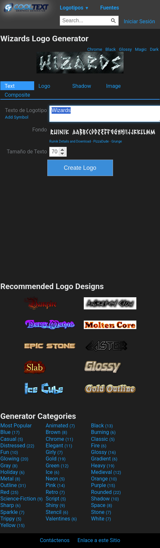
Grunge (116, 141)
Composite (17, 95)
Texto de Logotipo (26, 113)
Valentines (61, 519)
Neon (55, 479)
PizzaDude (101, 141)
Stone (101, 512)
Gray (8, 465)
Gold (56, 459)
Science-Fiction (21, 499)
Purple (103, 485)
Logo (44, 86)
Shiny (55, 505)
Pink (55, 485)
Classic (103, 439)
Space (101, 505)
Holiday (12, 472)
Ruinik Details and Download (70, 141)
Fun (9, 452)
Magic (141, 49)
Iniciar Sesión (139, 21)
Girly (54, 452)
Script (56, 499)
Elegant (59, 445)
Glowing (14, 459)
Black (110, 49)
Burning (103, 432)
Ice (52, 472)
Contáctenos (55, 540)
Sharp (10, 505)
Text (9, 86)
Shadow (81, 86)
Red (9, 492)
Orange (104, 479)
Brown (56, 432)
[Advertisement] (80, 228)
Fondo (39, 130)
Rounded (106, 492)
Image (113, 86)
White (101, 519)
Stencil (57, 512)
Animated (60, 425)
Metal (10, 479)
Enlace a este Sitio (99, 540)
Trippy (10, 519)
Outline (13, 485)
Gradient (104, 459)
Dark (154, 49)
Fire (98, 445)
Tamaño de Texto (27, 151)
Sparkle (12, 512)
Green (57, 465)
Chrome (94, 49)
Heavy (102, 465)
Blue (10, 432)
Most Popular (16, 425)
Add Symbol (16, 117)
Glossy (125, 49)
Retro (55, 492)
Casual (11, 439)
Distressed (17, 445)
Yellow (12, 525)
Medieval (106, 472)
